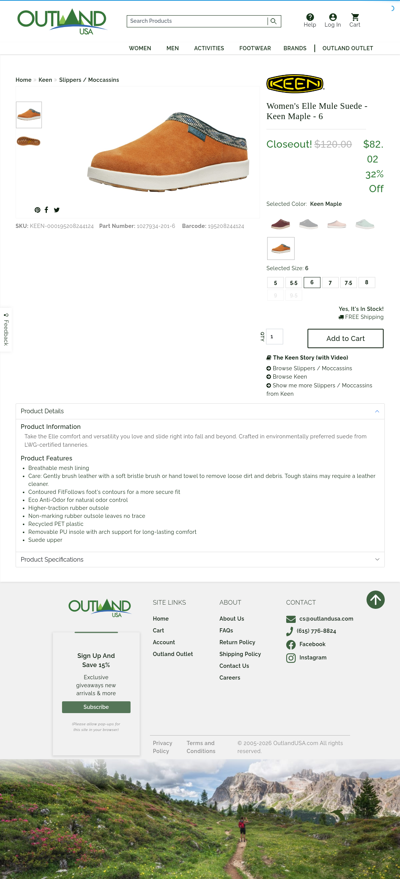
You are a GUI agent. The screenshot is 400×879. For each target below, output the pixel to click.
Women (140, 48)
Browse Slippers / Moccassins (309, 368)
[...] (197, 21)
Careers (230, 678)
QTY (262, 337)
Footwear (255, 48)
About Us (232, 619)
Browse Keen (286, 377)
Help (310, 20)
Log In (333, 20)
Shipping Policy (240, 654)
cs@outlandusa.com (320, 619)
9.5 (294, 295)
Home (24, 80)
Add (346, 338)
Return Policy (237, 642)
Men (172, 48)
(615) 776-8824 (311, 631)
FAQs (226, 630)
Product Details (42, 411)
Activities (209, 48)
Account (164, 642)
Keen (46, 80)
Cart (354, 20)
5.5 (294, 282)
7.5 (348, 282)
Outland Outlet (348, 48)
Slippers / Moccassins (89, 80)
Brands (295, 48)
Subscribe (96, 707)
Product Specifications (52, 559)
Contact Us (234, 666)
